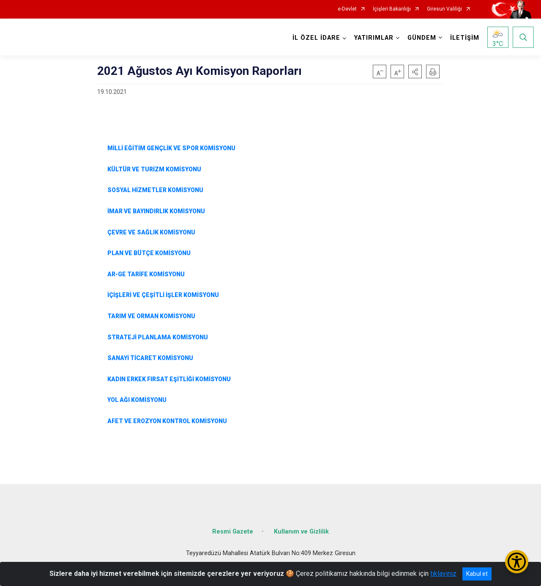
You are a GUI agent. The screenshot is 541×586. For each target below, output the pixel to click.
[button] (415, 71)
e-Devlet (347, 9)
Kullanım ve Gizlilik (301, 531)
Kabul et (477, 573)
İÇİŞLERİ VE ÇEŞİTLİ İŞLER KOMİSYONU (162, 295)
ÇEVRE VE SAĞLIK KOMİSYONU (151, 232)
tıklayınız (443, 573)
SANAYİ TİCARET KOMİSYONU (150, 358)
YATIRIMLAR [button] (373, 37)
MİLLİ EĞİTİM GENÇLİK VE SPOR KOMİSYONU (171, 148)
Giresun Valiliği (444, 9)
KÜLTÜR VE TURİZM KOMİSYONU (154, 169)
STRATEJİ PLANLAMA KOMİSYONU (157, 337)
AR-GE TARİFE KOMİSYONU (146, 274)
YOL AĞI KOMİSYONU (137, 399)
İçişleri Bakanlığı (392, 9)
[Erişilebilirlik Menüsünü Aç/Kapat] (516, 561)
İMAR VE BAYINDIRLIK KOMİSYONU (156, 211)
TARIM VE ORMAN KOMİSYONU (148, 316)
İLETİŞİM (464, 37)
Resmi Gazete (232, 531)
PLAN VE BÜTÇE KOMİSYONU (148, 253)
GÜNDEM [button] (421, 37)
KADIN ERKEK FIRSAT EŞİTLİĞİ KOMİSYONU (169, 379)
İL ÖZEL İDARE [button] (316, 37)
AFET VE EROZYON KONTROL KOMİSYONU (167, 421)
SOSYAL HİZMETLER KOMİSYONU (155, 190)
